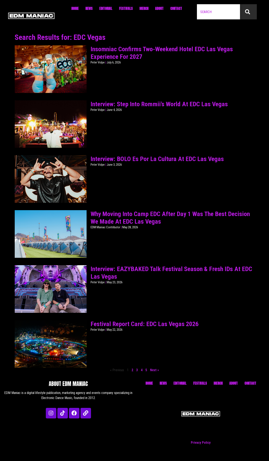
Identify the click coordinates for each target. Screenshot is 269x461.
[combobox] (218, 11)
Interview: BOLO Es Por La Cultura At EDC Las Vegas (157, 159)
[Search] (248, 11)
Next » (154, 370)
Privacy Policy (201, 443)
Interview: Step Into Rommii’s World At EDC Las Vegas (159, 104)
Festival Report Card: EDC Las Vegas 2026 (145, 324)
